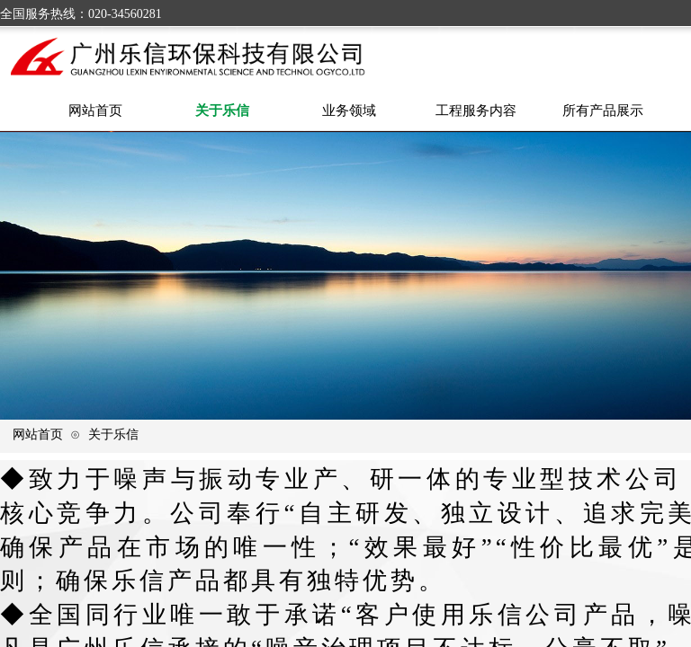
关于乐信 (113, 434)
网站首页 (38, 434)
